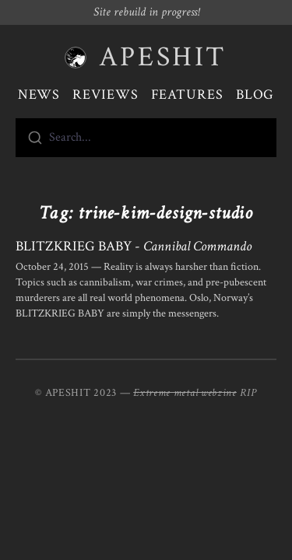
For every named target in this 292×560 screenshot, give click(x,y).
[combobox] (146, 137)
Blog (255, 94)
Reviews (105, 94)
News (39, 94)
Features (187, 94)
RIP (248, 393)
